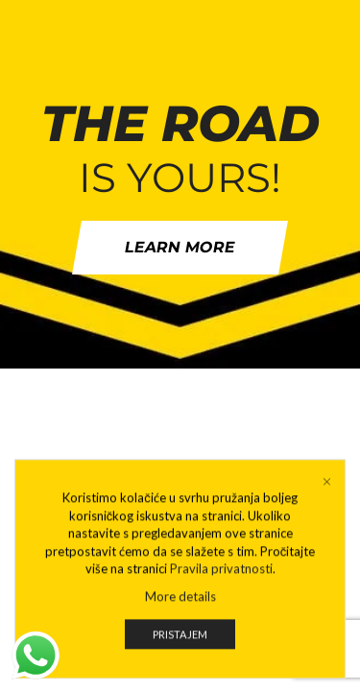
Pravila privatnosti (221, 579)
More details (180, 606)
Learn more (179, 247)
